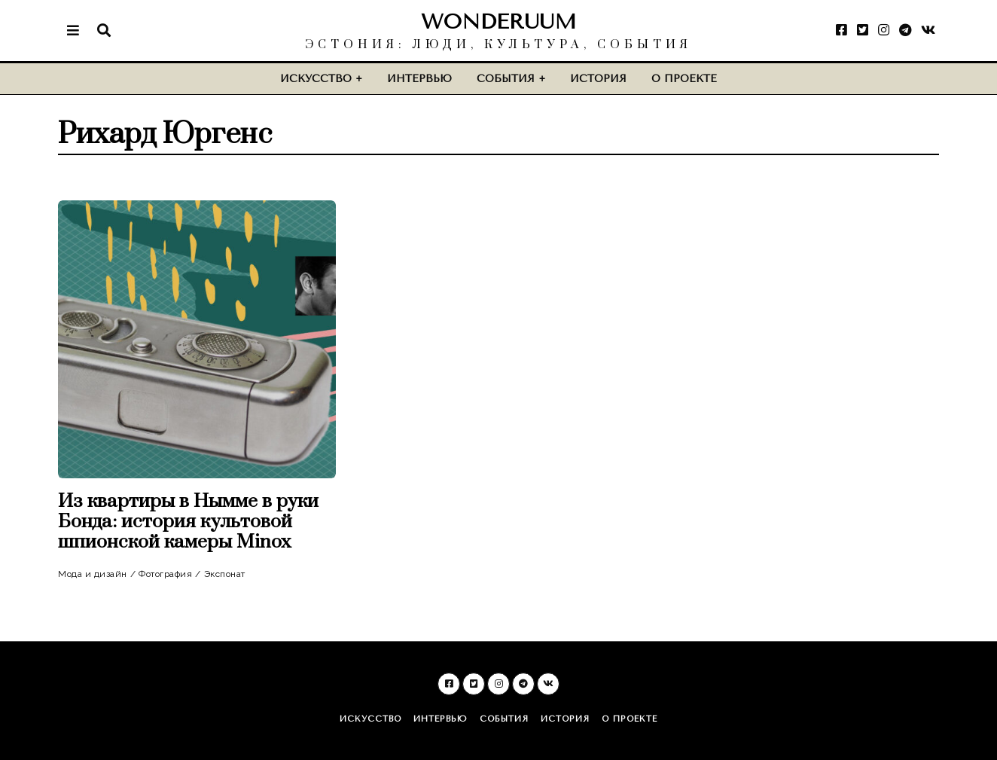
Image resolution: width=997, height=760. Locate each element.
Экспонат (224, 574)
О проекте (684, 78)
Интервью (419, 78)
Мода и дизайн (92, 574)
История (598, 78)
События (506, 78)
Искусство (316, 78)
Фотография (165, 574)
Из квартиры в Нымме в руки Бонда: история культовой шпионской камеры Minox (188, 522)
